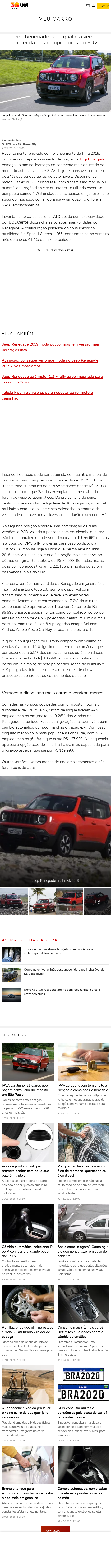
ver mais (55, 1531)
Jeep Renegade (92, 159)
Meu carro (55, 19)
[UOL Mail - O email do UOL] (88, 6)
